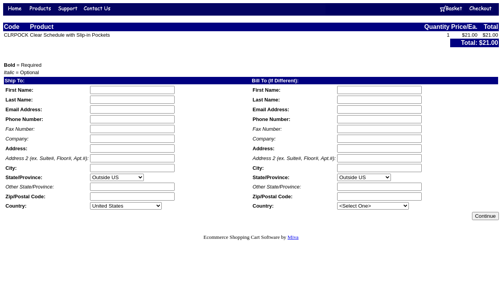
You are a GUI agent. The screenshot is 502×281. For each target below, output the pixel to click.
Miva (293, 237)
